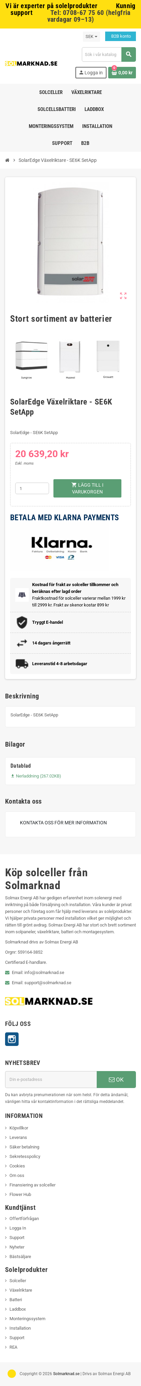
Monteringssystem (27, 1318)
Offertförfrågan (24, 1218)
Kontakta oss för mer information (63, 822)
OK (116, 1079)
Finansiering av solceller (32, 1184)
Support (16, 1237)
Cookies (17, 1165)
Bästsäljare (20, 1256)
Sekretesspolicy (24, 1156)
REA (13, 1347)
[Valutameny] (91, 37)
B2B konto (120, 36)
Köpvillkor (18, 1127)
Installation (20, 1328)
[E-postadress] (51, 1079)
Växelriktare (20, 1290)
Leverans (18, 1137)
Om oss (16, 1175)
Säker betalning (24, 1146)
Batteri (15, 1299)
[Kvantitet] (32, 488)
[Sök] (109, 54)
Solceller (17, 1280)
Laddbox (17, 1309)
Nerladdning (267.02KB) (35, 776)
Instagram (12, 1039)
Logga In (17, 1228)
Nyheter (16, 1247)
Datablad (20, 766)
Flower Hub (20, 1194)
